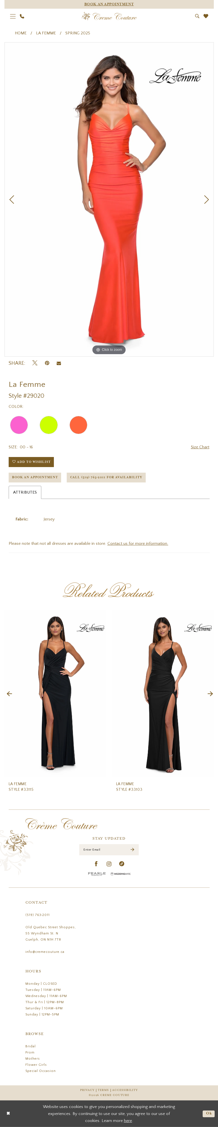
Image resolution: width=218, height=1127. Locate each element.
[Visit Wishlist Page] (205, 16)
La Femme (46, 33)
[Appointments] (109, 4)
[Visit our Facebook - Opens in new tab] (96, 864)
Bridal (30, 1046)
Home (21, 33)
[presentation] (55, 693)
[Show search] (197, 16)
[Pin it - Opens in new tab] (47, 363)
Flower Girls (36, 1065)
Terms (103, 1090)
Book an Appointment (35, 477)
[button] (13, 16)
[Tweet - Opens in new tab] (35, 363)
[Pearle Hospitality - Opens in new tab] (96, 874)
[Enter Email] (109, 850)
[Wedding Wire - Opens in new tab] (121, 873)
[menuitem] (13, 16)
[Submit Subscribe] (132, 850)
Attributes (25, 492)
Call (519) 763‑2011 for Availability (106, 477)
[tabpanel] (109, 199)
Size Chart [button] (200, 447)
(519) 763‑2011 (37, 915)
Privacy (87, 1090)
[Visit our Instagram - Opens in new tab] (109, 864)
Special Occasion (40, 1071)
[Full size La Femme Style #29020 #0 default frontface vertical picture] (109, 199)
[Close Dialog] (8, 1114)
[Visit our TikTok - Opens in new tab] (122, 864)
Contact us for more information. (137, 543)
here (128, 1120)
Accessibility (125, 1090)
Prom (30, 1052)
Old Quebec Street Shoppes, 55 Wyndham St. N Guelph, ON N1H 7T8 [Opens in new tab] (50, 933)
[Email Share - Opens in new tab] (58, 363)
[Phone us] (22, 16)
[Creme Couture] (109, 16)
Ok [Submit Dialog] (209, 1113)
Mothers (32, 1058)
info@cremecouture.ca (44, 952)
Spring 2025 (77, 33)
